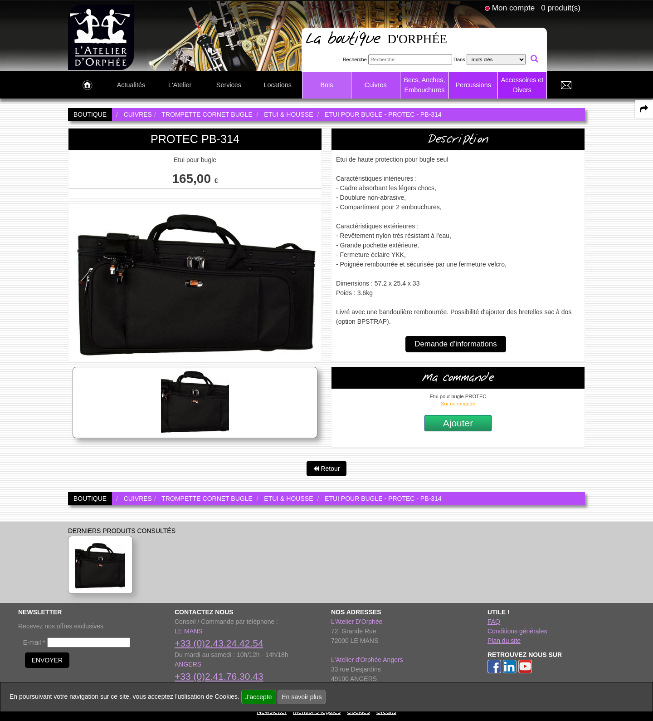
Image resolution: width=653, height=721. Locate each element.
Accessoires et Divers (522, 85)
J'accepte (258, 697)
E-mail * (34, 642)
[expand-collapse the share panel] (644, 109)
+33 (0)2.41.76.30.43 (219, 676)
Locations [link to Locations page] (277, 85)
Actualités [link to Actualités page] (131, 85)
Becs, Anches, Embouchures (424, 85)
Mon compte (513, 7)
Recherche (355, 59)
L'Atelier (180, 85)
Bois (326, 85)
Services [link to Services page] (228, 85)
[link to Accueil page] (87, 85)
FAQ (493, 621)
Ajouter (458, 423)
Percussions (473, 85)
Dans (459, 59)
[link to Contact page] (566, 85)
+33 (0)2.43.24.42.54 (219, 643)
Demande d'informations (455, 344)
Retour (326, 468)
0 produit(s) (560, 7)
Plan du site (504, 640)
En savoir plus (302, 697)
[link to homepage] (101, 37)
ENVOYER (47, 660)
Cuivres (376, 85)
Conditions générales (517, 631)
